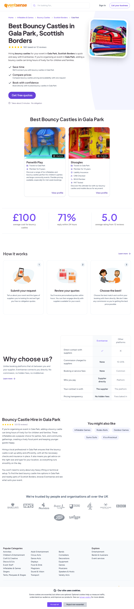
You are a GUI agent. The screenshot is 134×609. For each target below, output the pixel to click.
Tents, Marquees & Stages (14, 575)
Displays (34, 561)
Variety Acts (64, 575)
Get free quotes (22, 95)
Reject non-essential (75, 604)
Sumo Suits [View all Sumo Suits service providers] (91, 437)
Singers (6, 571)
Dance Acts (36, 558)
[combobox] (49, 5)
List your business (119, 5)
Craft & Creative (10, 558)
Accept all (54, 604)
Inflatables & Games (25, 17)
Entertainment (98, 552)
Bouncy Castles (43, 17)
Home (10, 17)
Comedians (64, 555)
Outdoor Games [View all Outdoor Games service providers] (121, 430)
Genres (62, 565)
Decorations (64, 558)
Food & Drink (36, 565)
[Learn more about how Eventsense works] (67, 255)
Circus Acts (36, 555)
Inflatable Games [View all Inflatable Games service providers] (82, 430)
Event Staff (8, 565)
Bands (61, 552)
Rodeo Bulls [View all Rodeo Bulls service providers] (102, 430)
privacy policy (85, 597)
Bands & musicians (100, 555)
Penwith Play (34, 162)
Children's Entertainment (14, 555)
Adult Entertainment (40, 552)
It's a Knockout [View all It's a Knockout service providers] (110, 437)
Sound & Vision (37, 571)
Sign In (102, 5)
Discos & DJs (9, 561)
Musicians (63, 568)
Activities (7, 552)
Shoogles (77, 162)
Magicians (35, 568)
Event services (98, 558)
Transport (35, 575)
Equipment (63, 561)
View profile (57, 193)
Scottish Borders (61, 17)
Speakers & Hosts (66, 571)
